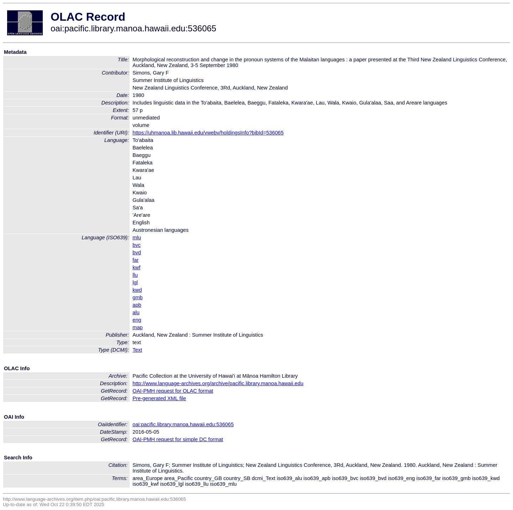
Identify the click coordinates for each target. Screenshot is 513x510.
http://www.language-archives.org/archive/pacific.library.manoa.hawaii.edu (218, 383)
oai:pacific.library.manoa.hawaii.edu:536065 (183, 424)
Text (137, 350)
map (138, 327)
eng (137, 320)
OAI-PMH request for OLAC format (173, 391)
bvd (137, 252)
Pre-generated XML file (159, 398)
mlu (137, 237)
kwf (136, 267)
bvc (137, 245)
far (136, 260)
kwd (137, 290)
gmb (138, 297)
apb (137, 305)
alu (136, 312)
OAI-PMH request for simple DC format (178, 439)
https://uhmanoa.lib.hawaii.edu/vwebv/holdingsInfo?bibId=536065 (208, 133)
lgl (135, 282)
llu (135, 275)
